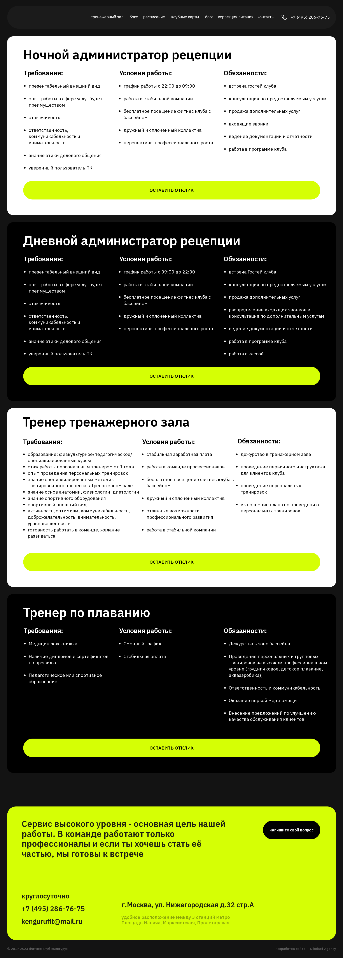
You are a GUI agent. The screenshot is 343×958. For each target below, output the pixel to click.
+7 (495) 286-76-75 (310, 17)
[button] (171, 190)
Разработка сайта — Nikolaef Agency (305, 948)
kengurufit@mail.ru (51, 921)
